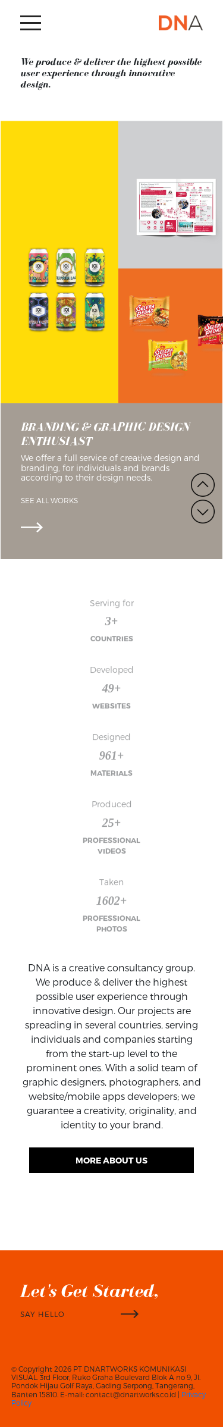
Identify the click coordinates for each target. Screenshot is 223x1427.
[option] (111, 340)
